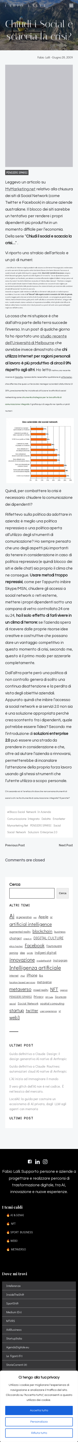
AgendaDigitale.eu (17, 1347)
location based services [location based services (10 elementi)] (22, 982)
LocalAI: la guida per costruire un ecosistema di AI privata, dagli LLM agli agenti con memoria (37, 1104)
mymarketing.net (17, 825)
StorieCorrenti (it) (16, 1365)
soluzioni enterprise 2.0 (42, 832)
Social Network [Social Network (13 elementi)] (28, 1003)
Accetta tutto (39, 1410)
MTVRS (10, 1321)
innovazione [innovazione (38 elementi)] (22, 959)
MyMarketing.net (20, 189)
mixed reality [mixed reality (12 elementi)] (40, 990)
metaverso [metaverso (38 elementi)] (20, 989)
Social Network (16, 832)
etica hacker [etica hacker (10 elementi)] (16, 946)
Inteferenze (13, 1286)
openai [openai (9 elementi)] (64, 990)
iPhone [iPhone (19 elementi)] (32, 975)
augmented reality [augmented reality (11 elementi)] (20, 932)
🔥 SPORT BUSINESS (19, 1232)
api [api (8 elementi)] (35, 917)
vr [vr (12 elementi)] (60, 1011)
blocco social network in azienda (30, 812)
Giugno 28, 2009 (62, 57)
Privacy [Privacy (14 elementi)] (38, 997)
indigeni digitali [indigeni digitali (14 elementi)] (46, 952)
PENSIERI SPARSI (16, 172)
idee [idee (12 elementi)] (22, 953)
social (57, 825)
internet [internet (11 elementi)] (14, 975)
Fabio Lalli (43, 57)
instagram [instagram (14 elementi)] (60, 960)
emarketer (59, 819)
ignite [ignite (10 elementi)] (30, 952)
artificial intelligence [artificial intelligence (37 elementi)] (30, 924)
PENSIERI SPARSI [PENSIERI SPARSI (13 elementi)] (20, 997)
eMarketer (66, 377)
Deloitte (19, 377)
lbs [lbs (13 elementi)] (41, 975)
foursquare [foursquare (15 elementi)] (54, 946)
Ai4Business (14, 1330)
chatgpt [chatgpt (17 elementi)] (15, 938)
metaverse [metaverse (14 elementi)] (44, 982)
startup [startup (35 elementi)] (16, 1010)
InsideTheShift (15, 1295)
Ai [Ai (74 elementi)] (11, 916)
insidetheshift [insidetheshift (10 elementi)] (44, 960)
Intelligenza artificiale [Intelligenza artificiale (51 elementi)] (35, 967)
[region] (39, 1406)
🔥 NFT (11, 1224)
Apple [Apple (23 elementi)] (43, 916)
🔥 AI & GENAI (15, 1215)
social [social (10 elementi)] (12, 1003)
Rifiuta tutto (39, 1433)
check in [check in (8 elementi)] (28, 938)
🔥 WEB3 (11, 1241)
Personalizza (39, 1421)
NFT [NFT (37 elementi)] (54, 989)
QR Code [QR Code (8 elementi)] (49, 997)
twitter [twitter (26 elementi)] (32, 1010)
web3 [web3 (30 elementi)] (14, 1017)
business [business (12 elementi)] (60, 932)
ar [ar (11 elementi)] (51, 917)
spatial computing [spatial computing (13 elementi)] (52, 1003)
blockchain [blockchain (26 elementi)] (42, 931)
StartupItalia (14, 1338)
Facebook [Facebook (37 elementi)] (35, 945)
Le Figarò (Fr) (14, 1356)
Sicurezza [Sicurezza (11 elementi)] (60, 997)
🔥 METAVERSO (16, 1249)
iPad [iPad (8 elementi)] (22, 975)
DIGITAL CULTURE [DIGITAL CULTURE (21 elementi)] (48, 937)
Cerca (62, 893)
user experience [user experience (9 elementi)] (48, 1011)
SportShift (12, 1303)
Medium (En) (14, 1312)
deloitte (46, 819)
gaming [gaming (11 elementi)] (13, 953)
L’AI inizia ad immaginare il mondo (33, 1079)
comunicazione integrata (23, 819)
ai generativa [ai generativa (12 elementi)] (24, 917)
